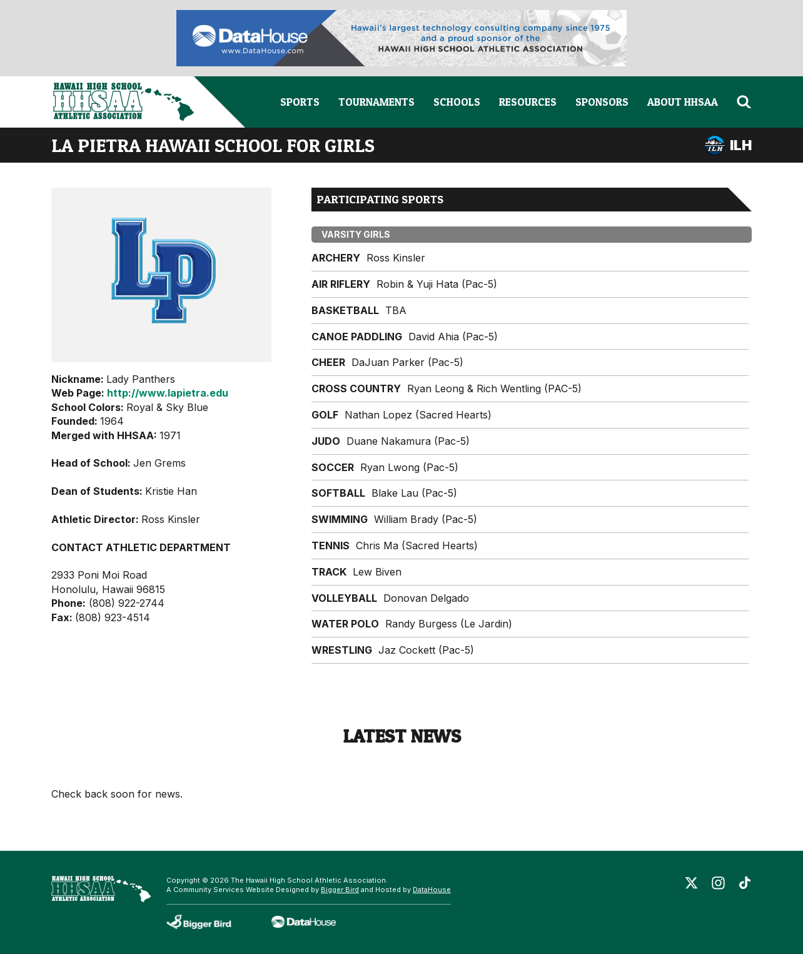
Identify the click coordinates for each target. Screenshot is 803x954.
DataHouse (432, 889)
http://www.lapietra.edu (167, 393)
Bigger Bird (340, 889)
